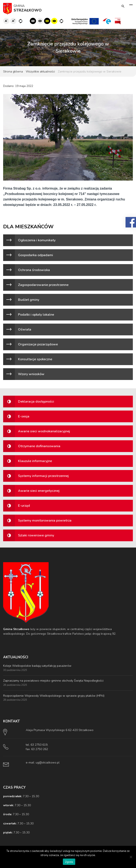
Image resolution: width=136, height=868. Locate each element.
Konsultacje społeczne (35, 359)
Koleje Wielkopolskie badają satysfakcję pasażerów (37, 666)
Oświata (24, 329)
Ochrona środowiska (34, 270)
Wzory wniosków (31, 374)
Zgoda (69, 861)
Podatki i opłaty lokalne (36, 314)
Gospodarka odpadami (35, 255)
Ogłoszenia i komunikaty (37, 240)
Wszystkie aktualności (40, 72)
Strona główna (13, 72)
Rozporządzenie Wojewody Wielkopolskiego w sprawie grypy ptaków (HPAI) (53, 696)
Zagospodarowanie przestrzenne (43, 285)
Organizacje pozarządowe (38, 344)
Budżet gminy (28, 299)
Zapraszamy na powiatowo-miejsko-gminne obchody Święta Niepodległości (53, 681)
